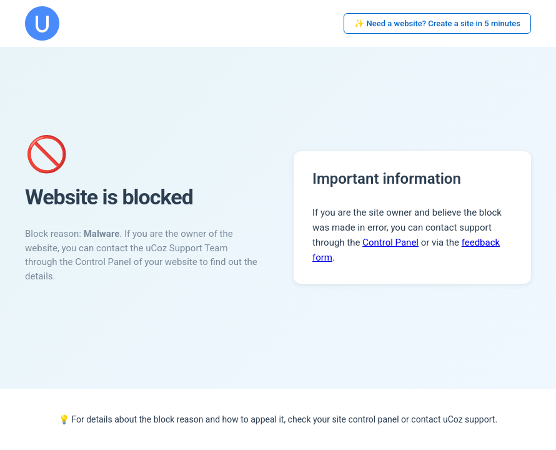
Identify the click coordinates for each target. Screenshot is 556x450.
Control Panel (390, 242)
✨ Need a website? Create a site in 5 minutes (437, 23)
